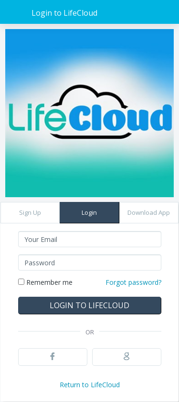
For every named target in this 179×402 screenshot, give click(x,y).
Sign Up (30, 212)
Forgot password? (133, 282)
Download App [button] (148, 212)
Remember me (45, 282)
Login (89, 212)
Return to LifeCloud (90, 384)
